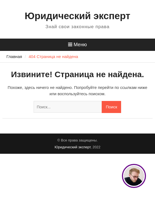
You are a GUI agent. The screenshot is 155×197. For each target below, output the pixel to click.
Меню (77, 44)
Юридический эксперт (77, 15)
